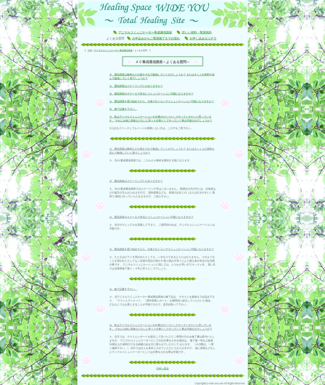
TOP (90, 50)
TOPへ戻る (162, 368)
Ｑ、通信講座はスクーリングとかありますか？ (136, 86)
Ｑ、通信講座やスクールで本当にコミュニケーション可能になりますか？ (151, 93)
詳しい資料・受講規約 (197, 32)
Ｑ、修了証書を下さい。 (123, 109)
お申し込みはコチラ (203, 38)
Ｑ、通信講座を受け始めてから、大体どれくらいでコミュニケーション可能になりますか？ (161, 101)
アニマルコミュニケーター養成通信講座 (145, 32)
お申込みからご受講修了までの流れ (156, 38)
